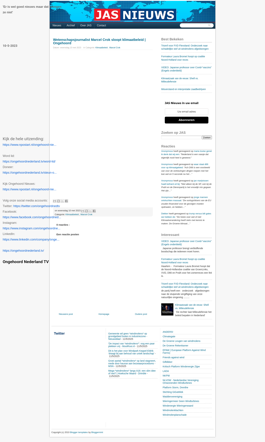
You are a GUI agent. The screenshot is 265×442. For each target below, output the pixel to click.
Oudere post (141, 314)
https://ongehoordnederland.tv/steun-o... (30, 172)
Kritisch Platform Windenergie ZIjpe (181, 366)
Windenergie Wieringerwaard (178, 405)
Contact (101, 25)
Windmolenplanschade (175, 414)
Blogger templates (79, 432)
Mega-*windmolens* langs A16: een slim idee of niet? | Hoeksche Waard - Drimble (132, 372)
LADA (166, 371)
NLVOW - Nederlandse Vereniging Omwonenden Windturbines (181, 381)
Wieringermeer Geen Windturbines (181, 401)
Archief (71, 25)
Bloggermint (97, 432)
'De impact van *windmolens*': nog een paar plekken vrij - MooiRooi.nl (131, 345)
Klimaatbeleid (101, 47)
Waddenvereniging (172, 396)
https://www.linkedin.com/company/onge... (31, 239)
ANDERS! (168, 332)
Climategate (169, 336)
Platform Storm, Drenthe (175, 387)
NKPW (166, 375)
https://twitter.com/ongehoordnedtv (36, 206)
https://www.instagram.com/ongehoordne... (31, 228)
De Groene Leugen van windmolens (181, 341)
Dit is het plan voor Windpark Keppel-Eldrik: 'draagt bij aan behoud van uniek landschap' (131, 352)
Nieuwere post (66, 314)
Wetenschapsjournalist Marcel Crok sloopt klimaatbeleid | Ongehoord (99, 41)
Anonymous (167, 151)
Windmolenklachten (173, 410)
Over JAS (86, 25)
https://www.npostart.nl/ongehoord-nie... (29, 144)
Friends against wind (173, 357)
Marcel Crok (114, 47)
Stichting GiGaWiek (173, 392)
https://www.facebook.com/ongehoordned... (32, 217)
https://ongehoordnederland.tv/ (23, 250)
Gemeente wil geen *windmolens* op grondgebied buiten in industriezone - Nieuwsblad (127, 336)
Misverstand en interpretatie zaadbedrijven (183, 89)
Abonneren (187, 120)
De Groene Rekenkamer (175, 345)
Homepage (104, 314)
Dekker (164, 213)
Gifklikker (168, 362)
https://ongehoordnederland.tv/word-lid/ (29, 161)
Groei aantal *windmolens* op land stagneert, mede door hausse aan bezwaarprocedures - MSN (132, 363)
